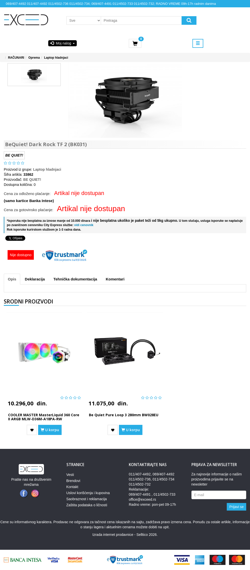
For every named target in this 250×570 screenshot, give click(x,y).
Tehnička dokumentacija (75, 279)
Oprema (34, 57)
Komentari (115, 279)
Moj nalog (62, 43)
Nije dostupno (21, 255)
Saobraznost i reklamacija (86, 499)
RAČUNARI (16, 57)
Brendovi (73, 481)
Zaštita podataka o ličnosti (86, 505)
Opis (12, 279)
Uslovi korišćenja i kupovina (88, 493)
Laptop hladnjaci (56, 57)
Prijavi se (236, 507)
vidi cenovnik (83, 225)
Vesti (70, 475)
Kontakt (72, 487)
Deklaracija (35, 279)
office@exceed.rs (142, 499)
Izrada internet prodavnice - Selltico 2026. (125, 535)
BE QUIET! (32, 180)
